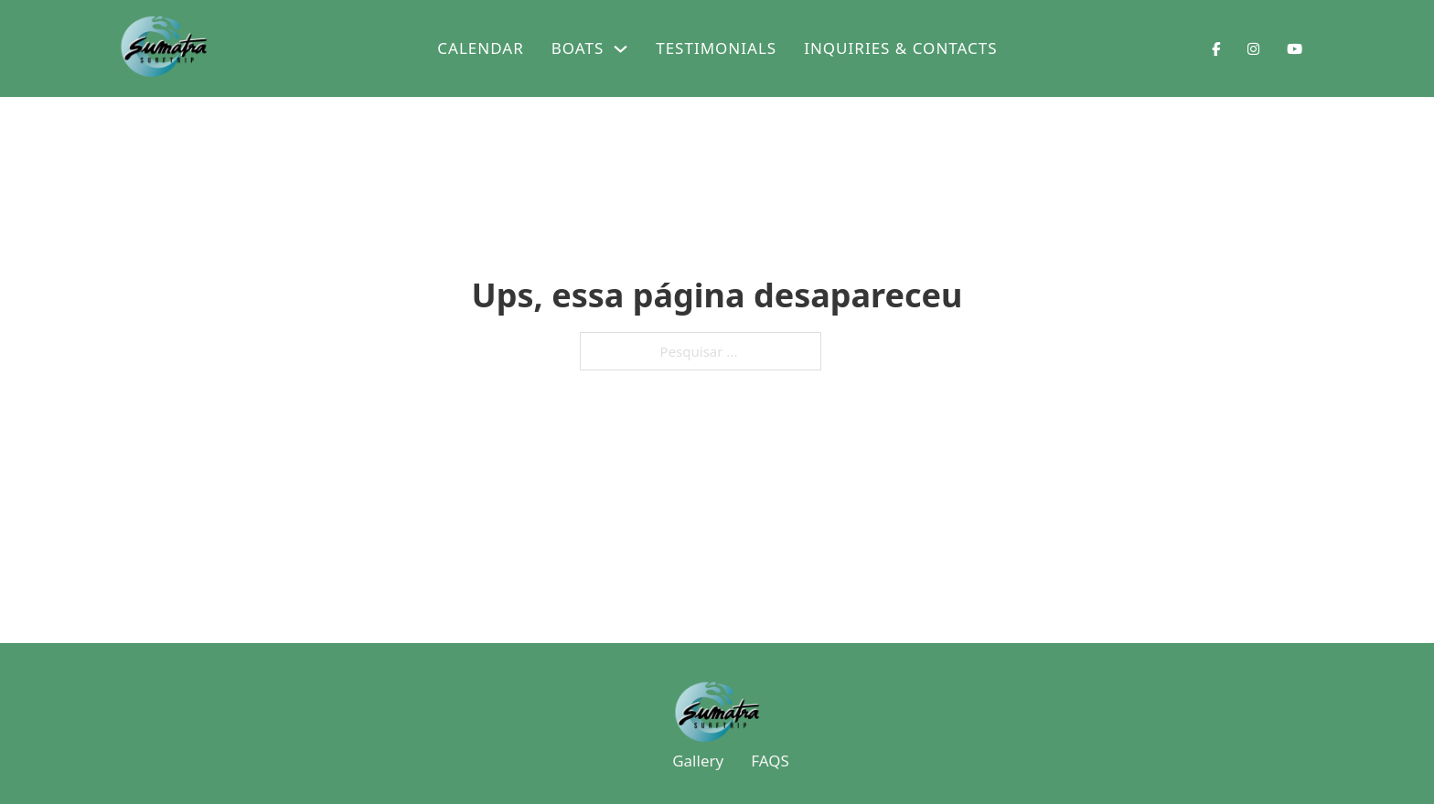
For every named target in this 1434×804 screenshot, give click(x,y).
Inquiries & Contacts (900, 48)
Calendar (480, 48)
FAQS (770, 760)
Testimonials (716, 48)
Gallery (697, 760)
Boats (577, 48)
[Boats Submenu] (620, 49)
